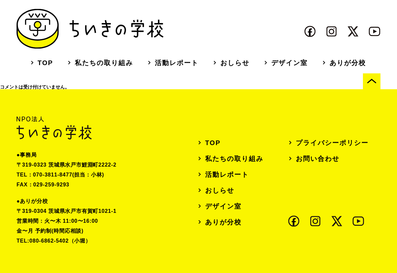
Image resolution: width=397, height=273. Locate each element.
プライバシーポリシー (332, 142)
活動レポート (176, 62)
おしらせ (234, 62)
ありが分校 (348, 62)
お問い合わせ (317, 158)
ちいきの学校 (90, 29)
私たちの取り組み (104, 62)
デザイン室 (289, 62)
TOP (45, 62)
